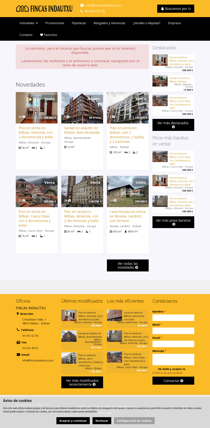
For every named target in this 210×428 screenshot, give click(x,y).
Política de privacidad (167, 373)
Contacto (26, 35)
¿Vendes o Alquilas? (146, 23)
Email (157, 338)
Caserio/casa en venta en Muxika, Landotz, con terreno (127, 216)
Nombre (159, 311)
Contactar (173, 380)
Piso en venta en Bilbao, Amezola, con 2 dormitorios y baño (36, 132)
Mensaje (159, 351)
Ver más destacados (173, 125)
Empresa (174, 23)
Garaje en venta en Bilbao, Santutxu (180, 79)
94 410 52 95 (95, 11)
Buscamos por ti (176, 8)
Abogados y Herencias (109, 23)
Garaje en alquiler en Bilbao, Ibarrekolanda (81, 130)
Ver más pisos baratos (173, 222)
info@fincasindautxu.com (103, 5)
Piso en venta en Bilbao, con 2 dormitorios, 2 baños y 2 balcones (127, 135)
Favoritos (48, 35)
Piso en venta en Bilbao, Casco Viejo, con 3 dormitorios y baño (35, 218)
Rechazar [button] (102, 420)
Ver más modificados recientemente (82, 382)
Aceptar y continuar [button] (73, 420)
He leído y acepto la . (168, 371)
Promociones (54, 23)
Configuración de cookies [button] (134, 420)
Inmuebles (29, 23)
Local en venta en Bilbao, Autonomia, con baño (134, 316)
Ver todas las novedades (128, 265)
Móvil (157, 324)
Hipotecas (79, 23)
